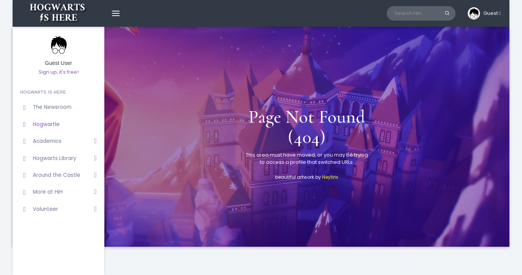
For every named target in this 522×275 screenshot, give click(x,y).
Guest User (58, 63)
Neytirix (330, 177)
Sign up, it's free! (59, 72)
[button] (484, 13)
